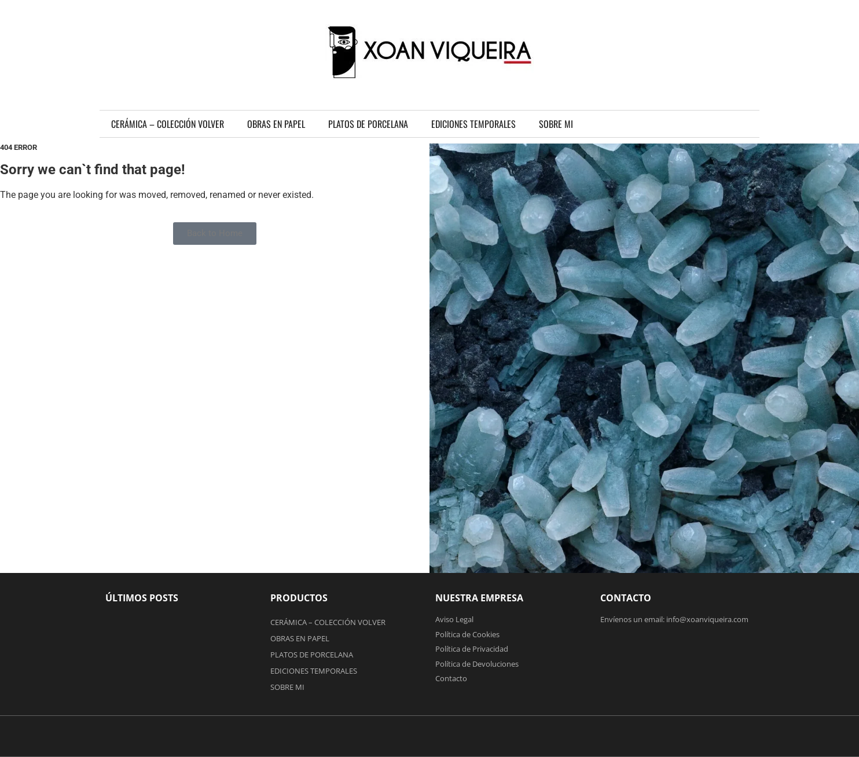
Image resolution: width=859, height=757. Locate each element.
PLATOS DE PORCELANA (368, 124)
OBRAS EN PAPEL (276, 124)
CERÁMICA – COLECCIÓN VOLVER (167, 124)
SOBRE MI (556, 124)
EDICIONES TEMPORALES (473, 124)
